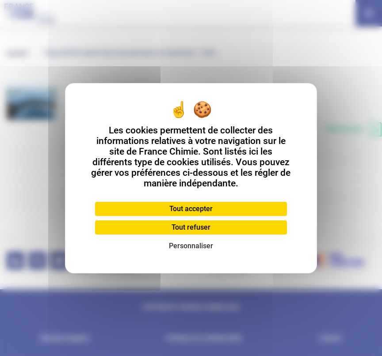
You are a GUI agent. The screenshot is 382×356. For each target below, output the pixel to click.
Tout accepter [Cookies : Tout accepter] (191, 209)
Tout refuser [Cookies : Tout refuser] (191, 227)
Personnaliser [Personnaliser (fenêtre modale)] (191, 246)
